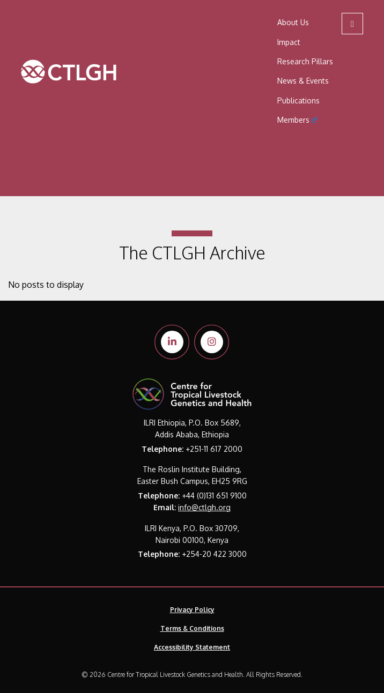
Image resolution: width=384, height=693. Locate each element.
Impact (288, 42)
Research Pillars (305, 61)
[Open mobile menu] (352, 23)
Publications (298, 100)
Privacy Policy (192, 610)
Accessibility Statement (192, 647)
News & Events (303, 80)
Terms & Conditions (192, 628)
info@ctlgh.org (204, 507)
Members (297, 119)
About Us (293, 22)
